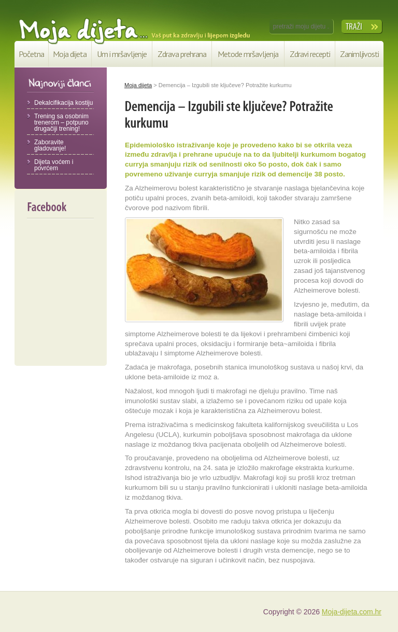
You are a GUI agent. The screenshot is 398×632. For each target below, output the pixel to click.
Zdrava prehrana (182, 54)
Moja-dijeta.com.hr (351, 612)
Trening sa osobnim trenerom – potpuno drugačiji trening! (61, 122)
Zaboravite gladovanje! (50, 145)
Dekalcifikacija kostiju (63, 102)
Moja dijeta (70, 54)
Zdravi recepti (310, 54)
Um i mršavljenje (122, 54)
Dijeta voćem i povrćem (53, 165)
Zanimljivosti (359, 54)
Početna (31, 54)
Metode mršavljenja (248, 54)
